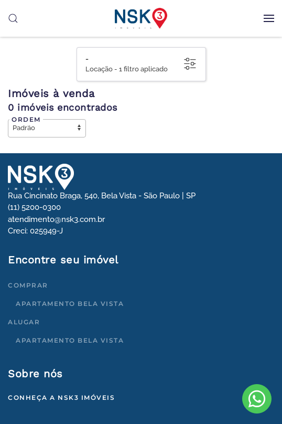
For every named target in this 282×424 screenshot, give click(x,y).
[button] (269, 18)
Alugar (24, 322)
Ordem (26, 119)
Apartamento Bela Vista (70, 304)
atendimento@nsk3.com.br (56, 219)
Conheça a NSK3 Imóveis (61, 397)
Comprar (28, 285)
